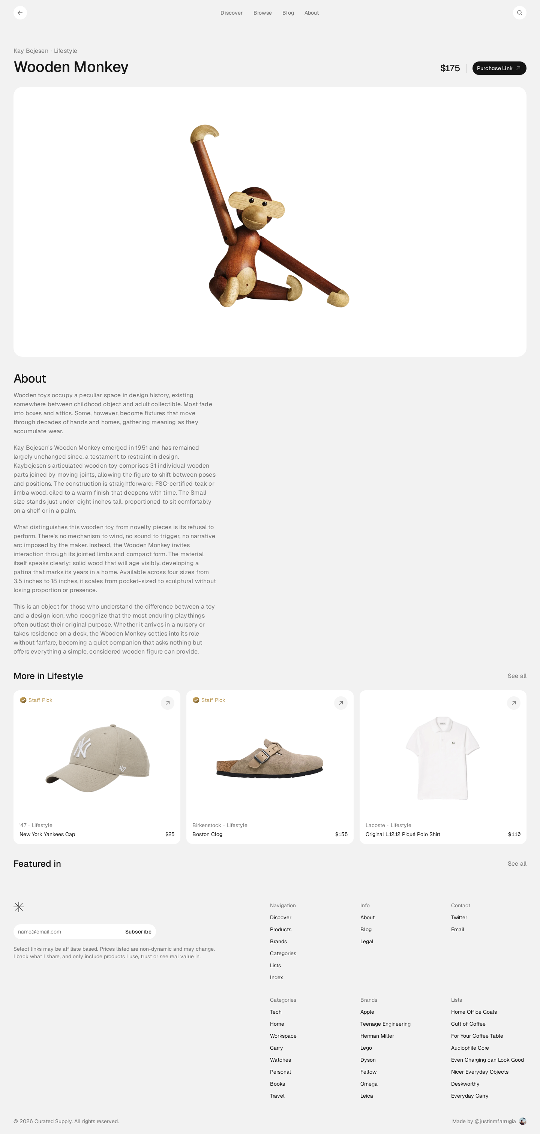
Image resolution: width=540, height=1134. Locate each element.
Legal (367, 941)
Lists (275, 965)
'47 (23, 825)
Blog (366, 929)
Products (280, 929)
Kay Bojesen (31, 51)
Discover (280, 917)
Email (457, 929)
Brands (278, 941)
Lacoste (375, 825)
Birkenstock (206, 825)
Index (276, 977)
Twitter (459, 917)
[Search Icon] (519, 12)
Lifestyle (65, 51)
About (367, 917)
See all (517, 676)
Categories (283, 953)
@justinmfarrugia (495, 1121)
